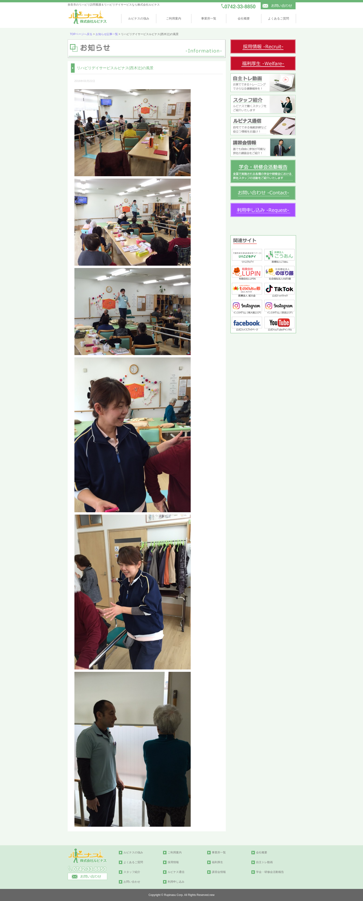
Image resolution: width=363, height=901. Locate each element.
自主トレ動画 (264, 862)
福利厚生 (217, 862)
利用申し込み (176, 881)
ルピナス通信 (176, 872)
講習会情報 (219, 872)
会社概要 (244, 18)
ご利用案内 (173, 18)
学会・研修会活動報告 (270, 872)
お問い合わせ (131, 881)
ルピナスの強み (138, 18)
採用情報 (173, 862)
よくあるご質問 (278, 18)
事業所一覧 (208, 18)
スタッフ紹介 (131, 872)
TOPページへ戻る (81, 34)
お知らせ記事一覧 (107, 34)
